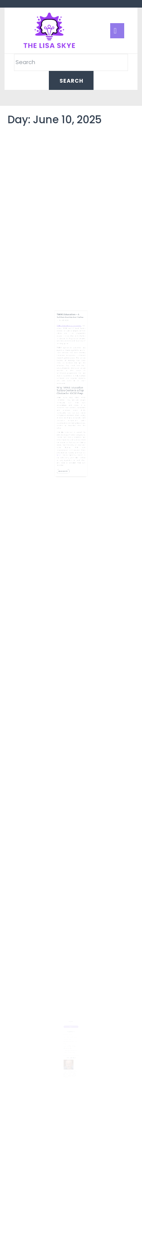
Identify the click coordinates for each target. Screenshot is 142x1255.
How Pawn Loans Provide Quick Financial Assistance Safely (70, 1047)
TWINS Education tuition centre (69, 347)
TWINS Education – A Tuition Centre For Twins (70, 340)
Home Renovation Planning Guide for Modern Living (71, 1035)
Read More (66, 450)
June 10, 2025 (66, 343)
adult (62, 438)
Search (71, 1021)
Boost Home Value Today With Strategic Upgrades (70, 1043)
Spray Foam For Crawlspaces (70, 1032)
